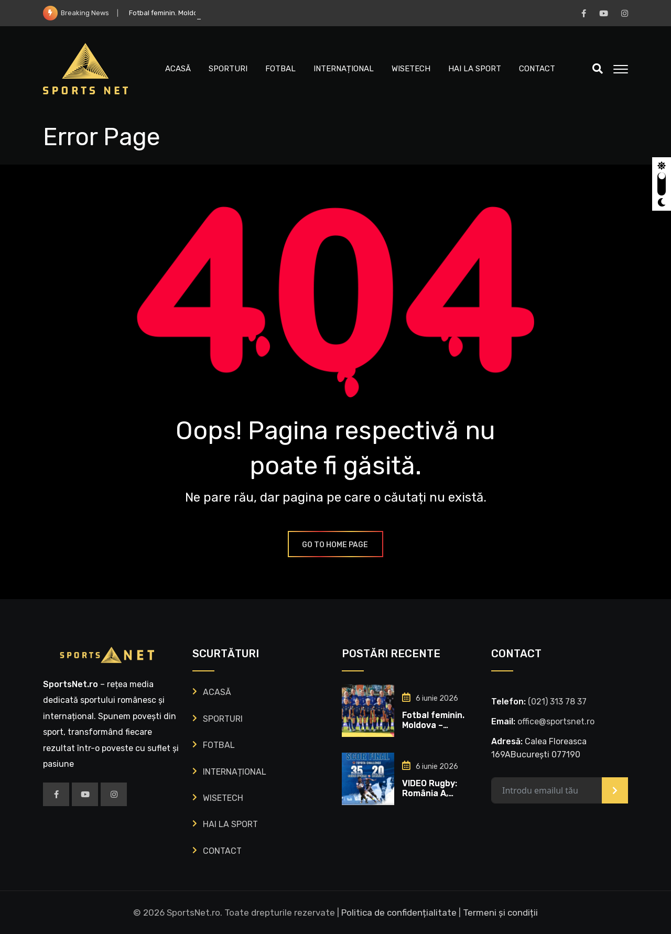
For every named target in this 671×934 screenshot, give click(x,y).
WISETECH (411, 68)
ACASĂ (178, 68)
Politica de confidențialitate (399, 912)
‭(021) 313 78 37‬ (557, 702)
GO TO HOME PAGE (335, 544)
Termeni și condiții (500, 912)
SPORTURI (228, 68)
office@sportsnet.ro (555, 721)
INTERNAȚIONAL (343, 68)
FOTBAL (280, 68)
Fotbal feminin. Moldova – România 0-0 (433, 725)
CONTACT (537, 68)
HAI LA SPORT (474, 68)
